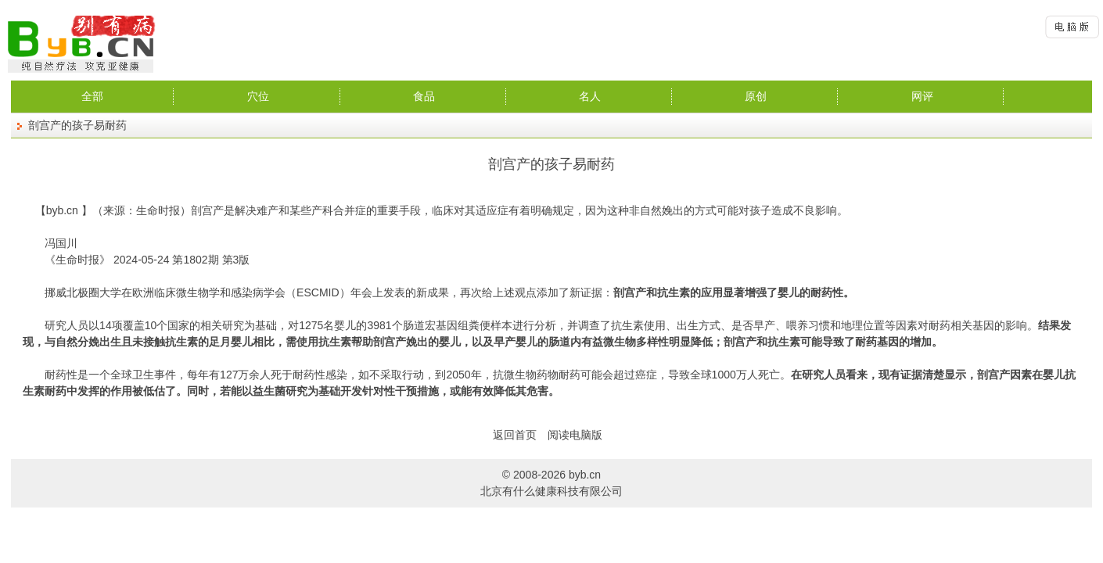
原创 (756, 96)
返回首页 (515, 435)
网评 (922, 96)
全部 (92, 96)
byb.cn (62, 210)
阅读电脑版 (575, 435)
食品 (424, 96)
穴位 (258, 96)
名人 (590, 96)
